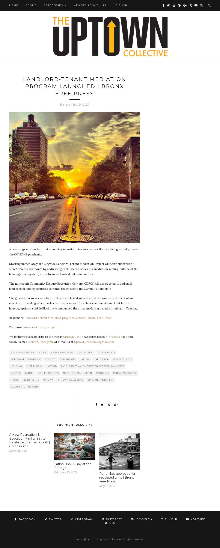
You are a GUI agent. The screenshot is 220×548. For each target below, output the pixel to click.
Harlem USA (101, 359)
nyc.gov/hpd (47, 327)
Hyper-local (34, 366)
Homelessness (122, 359)
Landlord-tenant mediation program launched (92, 366)
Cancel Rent (86, 352)
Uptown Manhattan (100, 380)
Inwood (52, 366)
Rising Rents (31, 380)
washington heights (25, 387)
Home (13, 5)
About (31, 5)
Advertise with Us (90, 5)
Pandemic (102, 373)
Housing (16, 366)
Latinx (29, 373)
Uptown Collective (70, 380)
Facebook (113, 337)
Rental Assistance (125, 373)
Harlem (84, 359)
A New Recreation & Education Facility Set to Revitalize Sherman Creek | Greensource (29, 440)
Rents (14, 380)
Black (43, 352)
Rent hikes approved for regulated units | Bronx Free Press (117, 477)
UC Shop (120, 5)
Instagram (46, 342)
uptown (48, 380)
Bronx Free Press (62, 352)
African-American (23, 352)
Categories (53, 5)
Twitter (31, 342)
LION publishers (48, 373)
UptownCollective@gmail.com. (94, 342)
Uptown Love (72, 337)
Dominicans (67, 359)
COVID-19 (50, 359)
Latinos (16, 373)
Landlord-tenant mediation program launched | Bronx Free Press (68, 318)
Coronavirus (106, 352)
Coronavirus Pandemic (26, 359)
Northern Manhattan (77, 373)
